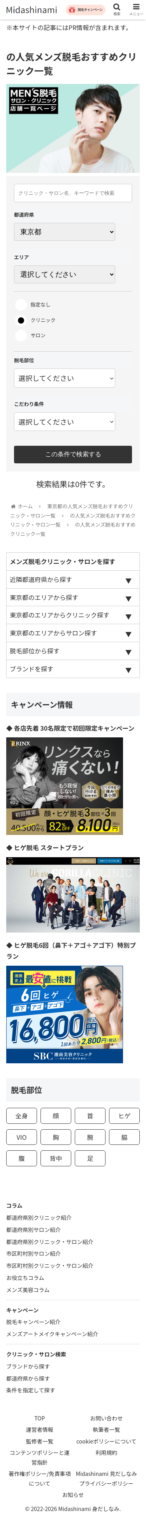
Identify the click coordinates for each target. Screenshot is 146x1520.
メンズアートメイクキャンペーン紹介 (52, 1334)
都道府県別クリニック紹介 (39, 1217)
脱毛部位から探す (35, 650)
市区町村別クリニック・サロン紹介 (49, 1265)
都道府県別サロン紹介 (33, 1229)
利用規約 (106, 1452)
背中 (55, 1158)
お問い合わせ (106, 1418)
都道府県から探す (28, 1378)
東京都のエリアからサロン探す (53, 632)
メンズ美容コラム (27, 1290)
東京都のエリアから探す (44, 597)
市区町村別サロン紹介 (33, 1253)
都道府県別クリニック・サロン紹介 (49, 1242)
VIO (22, 1137)
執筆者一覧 (106, 1429)
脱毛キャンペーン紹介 (33, 1322)
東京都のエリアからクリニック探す (59, 614)
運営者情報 (39, 1429)
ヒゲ (124, 1115)
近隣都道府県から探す (41, 579)
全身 (21, 1115)
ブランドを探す (31, 668)
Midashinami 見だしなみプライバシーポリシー (106, 1478)
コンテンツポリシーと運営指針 (40, 1457)
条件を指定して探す (30, 1390)
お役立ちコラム (25, 1277)
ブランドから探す (28, 1366)
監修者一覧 (39, 1441)
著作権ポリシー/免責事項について (40, 1478)
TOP (39, 1418)
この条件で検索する (73, 454)
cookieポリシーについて (106, 1441)
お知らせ (73, 1495)
